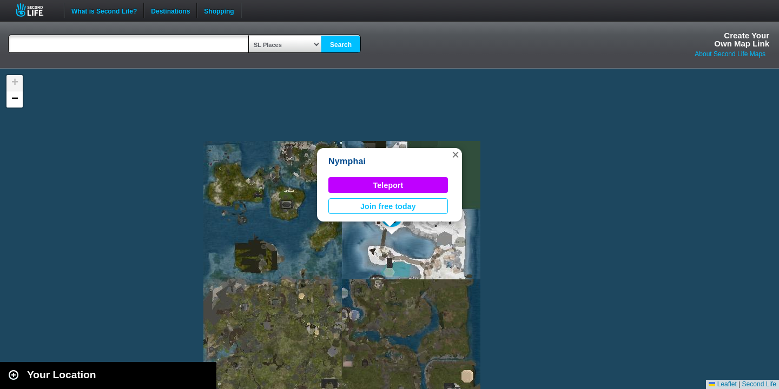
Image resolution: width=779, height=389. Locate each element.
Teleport (388, 185)
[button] (455, 154)
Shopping (219, 10)
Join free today (388, 206)
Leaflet (722, 384)
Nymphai (347, 161)
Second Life (35, 10)
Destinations (170, 10)
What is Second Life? (104, 10)
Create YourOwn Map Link (741, 39)
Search (341, 45)
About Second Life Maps (730, 54)
